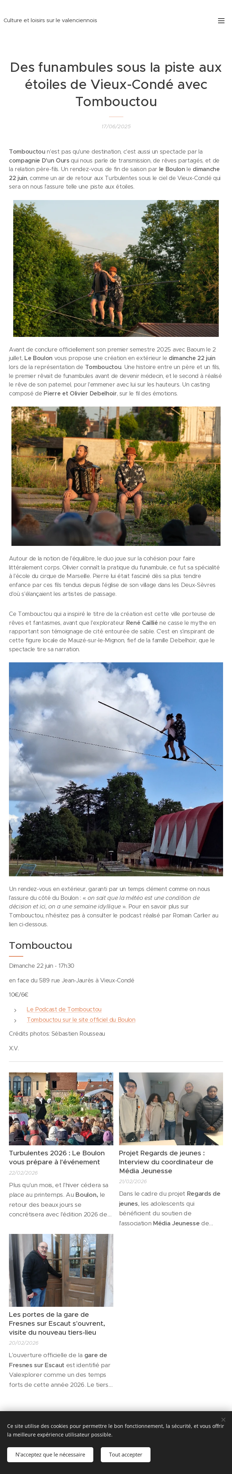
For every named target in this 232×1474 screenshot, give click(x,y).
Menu (221, 20)
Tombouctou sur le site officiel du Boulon (81, 1020)
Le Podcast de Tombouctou (64, 1009)
